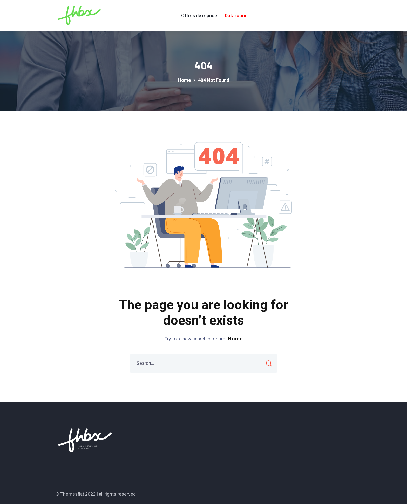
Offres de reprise (199, 15)
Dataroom (235, 15)
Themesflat (72, 494)
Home (235, 338)
